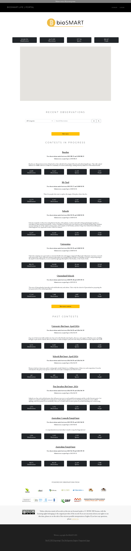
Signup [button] (114, 7)
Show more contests (65, 306)
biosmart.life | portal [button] (20, 7)
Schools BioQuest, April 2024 (65, 356)
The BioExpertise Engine (69, 540)
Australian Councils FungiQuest (65, 418)
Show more (65, 134)
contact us (75, 519)
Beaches (65, 152)
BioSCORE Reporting (52, 540)
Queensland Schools (65, 276)
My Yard (65, 182)
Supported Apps (84, 540)
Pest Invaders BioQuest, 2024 (65, 386)
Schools (65, 211)
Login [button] (122, 7)
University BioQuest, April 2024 (65, 326)
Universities (65, 244)
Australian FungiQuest (65, 447)
